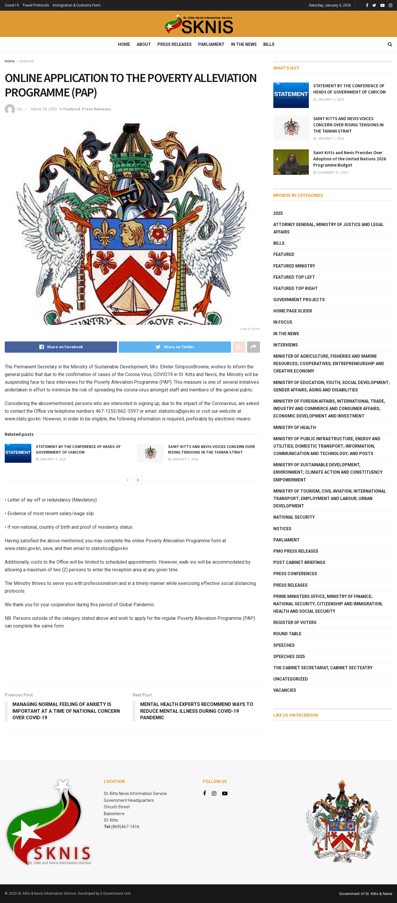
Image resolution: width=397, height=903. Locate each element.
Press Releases (174, 44)
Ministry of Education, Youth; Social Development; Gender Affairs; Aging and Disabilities (331, 386)
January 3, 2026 (51, 459)
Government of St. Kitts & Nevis (365, 893)
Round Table (287, 633)
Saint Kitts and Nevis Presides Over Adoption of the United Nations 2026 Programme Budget (349, 159)
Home (124, 44)
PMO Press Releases (295, 551)
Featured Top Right (295, 288)
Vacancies (284, 690)
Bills (269, 44)
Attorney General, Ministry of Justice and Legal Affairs (328, 228)
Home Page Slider (292, 311)
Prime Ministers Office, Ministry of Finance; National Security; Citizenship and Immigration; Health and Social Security (328, 604)
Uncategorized (290, 679)
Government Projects (299, 299)
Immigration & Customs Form (77, 5)
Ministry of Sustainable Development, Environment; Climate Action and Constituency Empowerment (328, 472)
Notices (282, 528)
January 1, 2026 (183, 459)
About (144, 44)
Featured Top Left (294, 277)
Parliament (211, 44)
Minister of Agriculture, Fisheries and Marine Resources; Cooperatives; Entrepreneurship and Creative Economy (328, 363)
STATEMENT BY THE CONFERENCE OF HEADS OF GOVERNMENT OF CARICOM (78, 449)
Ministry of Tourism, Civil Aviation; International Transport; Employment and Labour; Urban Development (329, 498)
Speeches (284, 645)
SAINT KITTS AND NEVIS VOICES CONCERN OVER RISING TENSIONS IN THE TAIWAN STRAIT (211, 449)
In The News (244, 44)
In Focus (282, 322)
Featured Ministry (294, 266)
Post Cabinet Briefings (299, 562)
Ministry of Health (294, 427)
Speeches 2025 (289, 656)
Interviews (285, 345)
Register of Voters (295, 622)
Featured (26, 61)
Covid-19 (12, 5)
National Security (294, 517)
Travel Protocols (35, 5)
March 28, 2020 (44, 109)
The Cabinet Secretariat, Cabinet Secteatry (322, 667)
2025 (278, 213)
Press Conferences (295, 573)
